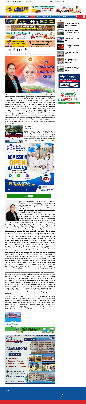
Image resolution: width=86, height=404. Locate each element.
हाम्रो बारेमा (51, 1)
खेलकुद (38, 17)
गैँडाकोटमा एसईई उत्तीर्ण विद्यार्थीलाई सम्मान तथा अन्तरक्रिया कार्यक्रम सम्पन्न (72, 24)
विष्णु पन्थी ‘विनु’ (8, 53)
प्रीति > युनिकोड (28, 1)
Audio (64, 1)
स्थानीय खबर (12, 17)
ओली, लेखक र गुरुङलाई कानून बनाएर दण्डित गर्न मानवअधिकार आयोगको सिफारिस (71, 61)
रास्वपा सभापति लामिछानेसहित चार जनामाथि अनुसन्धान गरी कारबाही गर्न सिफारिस (72, 68)
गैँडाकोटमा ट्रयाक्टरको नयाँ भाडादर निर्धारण (72, 53)
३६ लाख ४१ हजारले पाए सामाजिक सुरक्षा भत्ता (72, 39)
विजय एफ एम (52, 17)
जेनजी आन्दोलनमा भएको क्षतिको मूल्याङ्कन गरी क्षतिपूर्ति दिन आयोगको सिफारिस (72, 32)
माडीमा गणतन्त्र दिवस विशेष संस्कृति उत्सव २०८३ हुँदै (72, 46)
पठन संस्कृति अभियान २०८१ (62, 17)
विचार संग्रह (32, 17)
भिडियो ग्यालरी (45, 17)
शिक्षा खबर (26, 17)
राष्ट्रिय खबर (19, 17)
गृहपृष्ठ (7, 17)
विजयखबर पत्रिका (58, 1)
